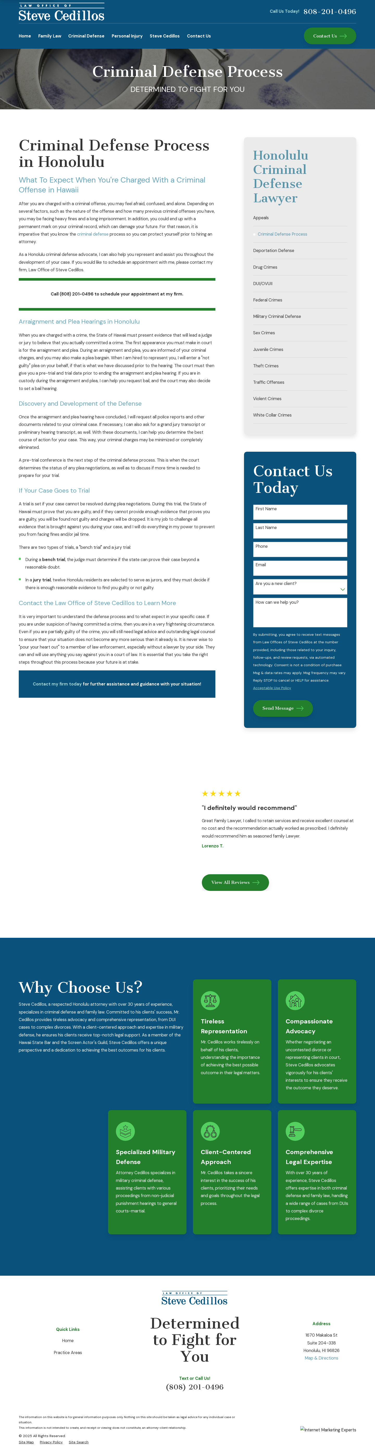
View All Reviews (242, 863)
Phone (261, 546)
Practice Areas (68, 1314)
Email (260, 565)
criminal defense (93, 234)
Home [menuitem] (25, 36)
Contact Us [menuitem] (199, 36)
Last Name (266, 527)
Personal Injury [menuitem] (127, 36)
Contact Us (330, 36)
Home (68, 1302)
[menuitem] (300, 218)
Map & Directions (321, 1320)
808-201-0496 (329, 11)
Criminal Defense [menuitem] (86, 36)
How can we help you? (277, 602)
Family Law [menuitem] (49, 36)
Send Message (282, 708)
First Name (266, 509)
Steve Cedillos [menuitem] (165, 36)
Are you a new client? (276, 583)
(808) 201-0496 (195, 1348)
